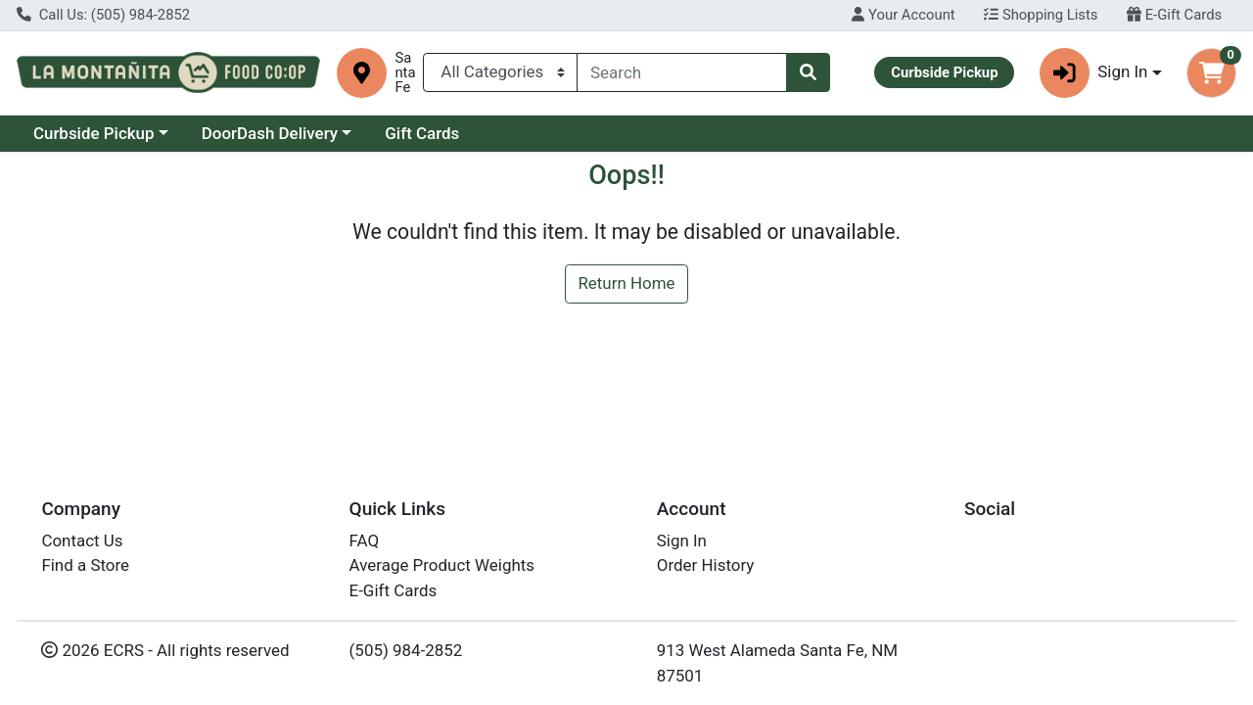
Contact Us (81, 540)
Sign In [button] (1094, 73)
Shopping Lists (1040, 15)
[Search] (682, 72)
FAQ (364, 540)
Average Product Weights (441, 565)
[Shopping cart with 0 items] (1211, 73)
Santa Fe (404, 73)
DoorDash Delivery (270, 133)
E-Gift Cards (1174, 15)
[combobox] (682, 72)
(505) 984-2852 (406, 650)
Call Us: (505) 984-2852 (103, 15)
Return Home (626, 283)
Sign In (682, 540)
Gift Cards (422, 133)
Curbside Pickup (94, 133)
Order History (706, 565)
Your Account (903, 15)
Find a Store (85, 565)
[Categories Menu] (500, 72)
